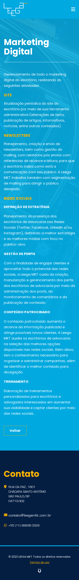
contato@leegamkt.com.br (29, 515)
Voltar (15, 430)
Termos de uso (39, 562)
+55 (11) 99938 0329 (23, 525)
